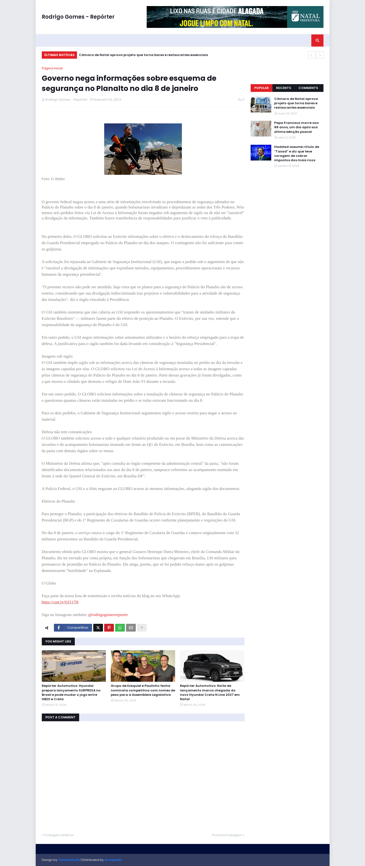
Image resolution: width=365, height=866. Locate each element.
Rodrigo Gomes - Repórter (78, 17)
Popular (261, 88)
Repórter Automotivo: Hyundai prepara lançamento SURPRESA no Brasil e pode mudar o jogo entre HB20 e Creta (71, 692)
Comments (308, 88)
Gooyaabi (113, 860)
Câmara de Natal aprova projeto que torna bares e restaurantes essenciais (143, 55)
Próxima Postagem (227, 835)
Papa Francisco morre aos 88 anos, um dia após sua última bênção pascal (296, 127)
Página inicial (52, 68)
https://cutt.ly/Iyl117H (60, 602)
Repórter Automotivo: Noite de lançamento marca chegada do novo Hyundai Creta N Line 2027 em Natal (210, 692)
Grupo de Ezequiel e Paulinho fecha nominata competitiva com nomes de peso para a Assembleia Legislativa (143, 690)
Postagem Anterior (59, 835)
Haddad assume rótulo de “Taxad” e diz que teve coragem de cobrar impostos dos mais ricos (296, 153)
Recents (283, 88)
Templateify (69, 860)
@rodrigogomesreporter (108, 614)
